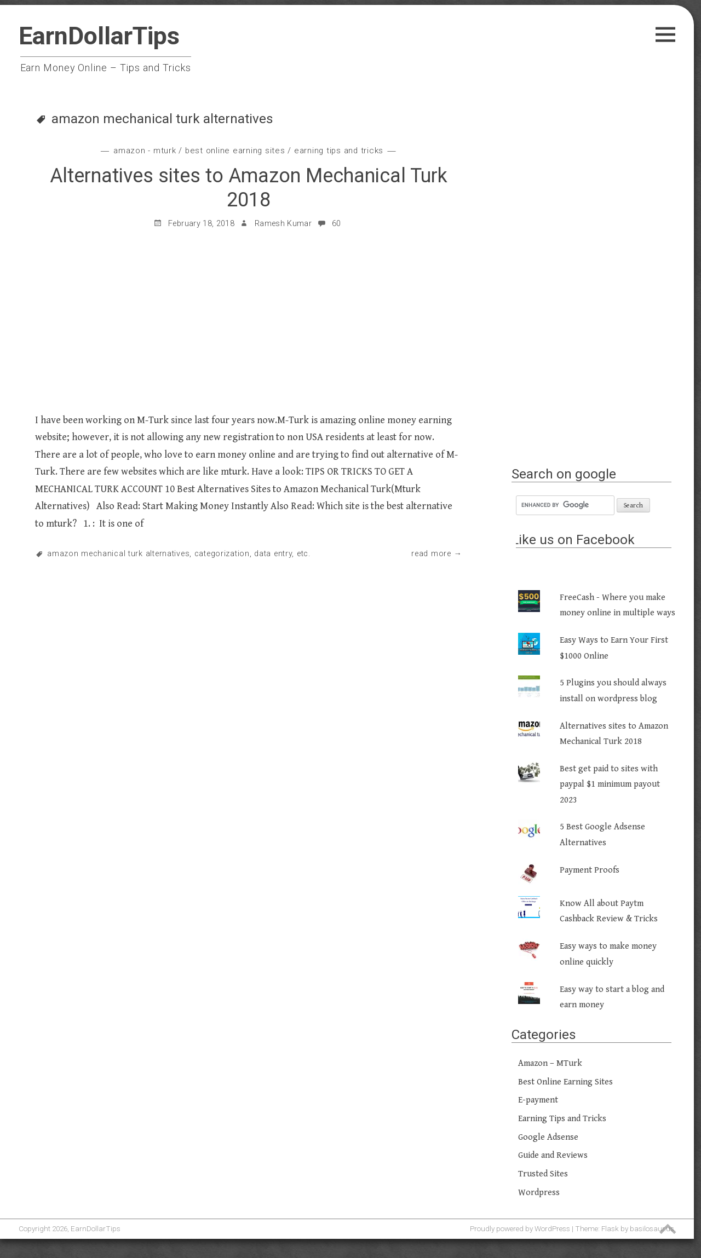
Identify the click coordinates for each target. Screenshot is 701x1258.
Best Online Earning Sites (235, 150)
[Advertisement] (596, 288)
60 (329, 223)
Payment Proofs (589, 870)
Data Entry (273, 553)
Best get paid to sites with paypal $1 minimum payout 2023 (610, 784)
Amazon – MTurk (550, 1063)
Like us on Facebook (573, 539)
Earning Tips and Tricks (338, 150)
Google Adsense (548, 1137)
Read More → (436, 553)
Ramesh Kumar (283, 223)
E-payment (538, 1100)
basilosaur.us (652, 1228)
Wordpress (539, 1192)
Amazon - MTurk (144, 150)
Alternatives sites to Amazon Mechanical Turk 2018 (248, 187)
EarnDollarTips (99, 35)
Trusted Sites (543, 1174)
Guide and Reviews (553, 1155)
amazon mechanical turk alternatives (118, 553)
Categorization (222, 553)
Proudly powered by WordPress (520, 1228)
